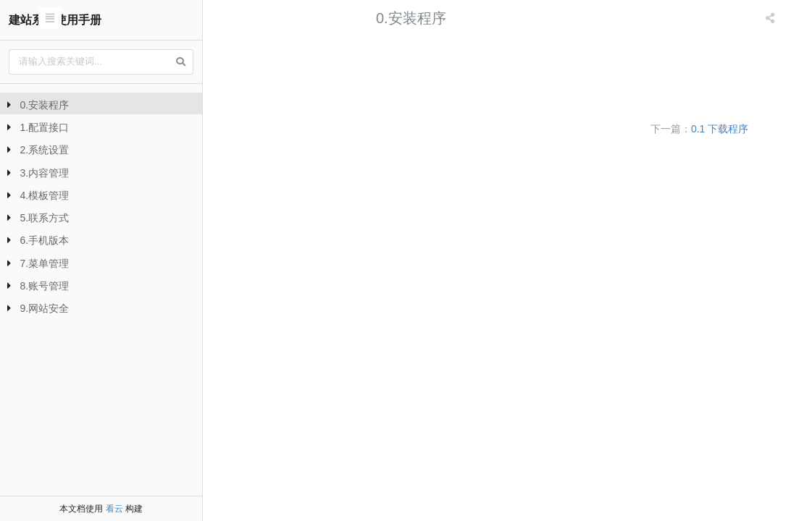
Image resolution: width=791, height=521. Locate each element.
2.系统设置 (45, 150)
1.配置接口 (45, 127)
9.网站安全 (45, 308)
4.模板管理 (45, 195)
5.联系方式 (45, 218)
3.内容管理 (45, 173)
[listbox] (771, 18)
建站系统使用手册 (55, 20)
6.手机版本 (45, 240)
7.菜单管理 (45, 263)
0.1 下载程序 (251, 53)
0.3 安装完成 (251, 96)
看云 (114, 509)
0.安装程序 (45, 105)
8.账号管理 (45, 286)
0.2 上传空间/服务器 (268, 75)
